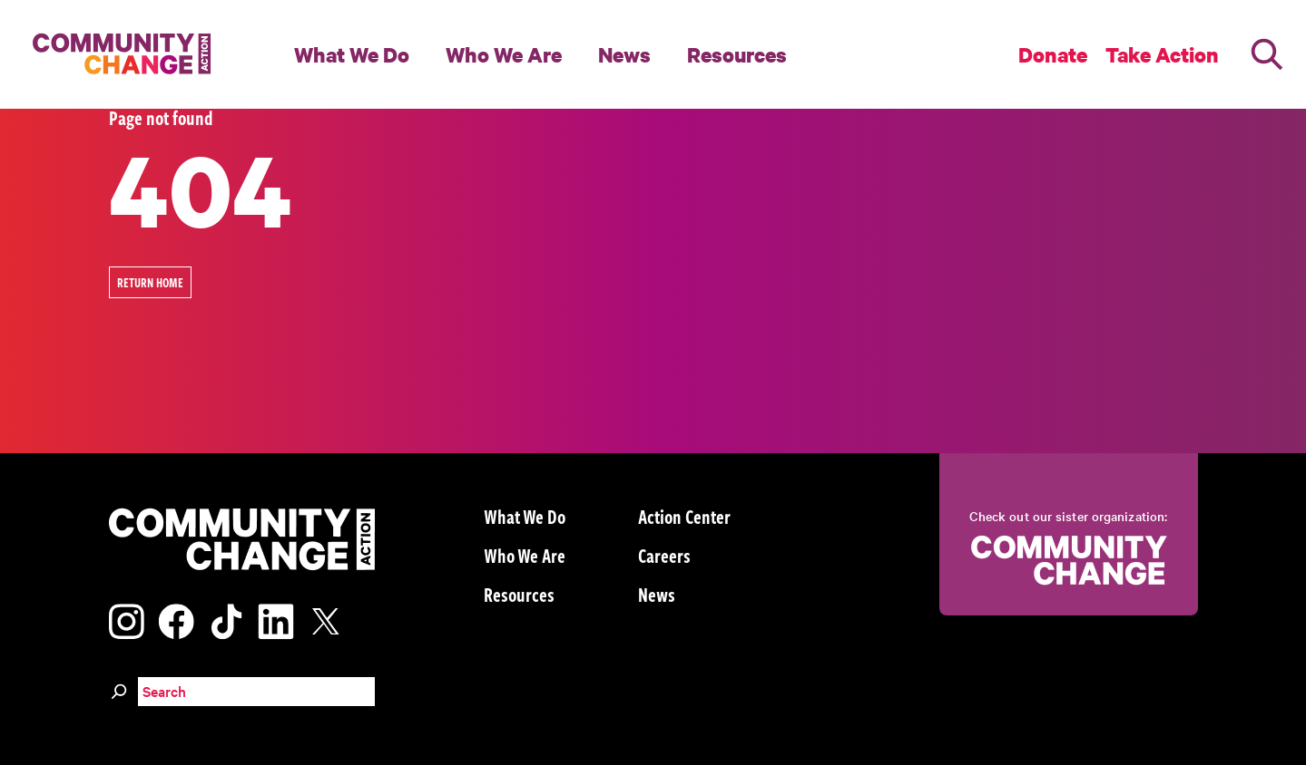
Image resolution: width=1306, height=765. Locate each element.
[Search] (1267, 54)
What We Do (351, 54)
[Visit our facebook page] (176, 619)
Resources (737, 54)
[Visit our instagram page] (126, 619)
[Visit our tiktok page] (226, 619)
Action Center (684, 515)
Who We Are (504, 54)
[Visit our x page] (330, 619)
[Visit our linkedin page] (276, 619)
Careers (664, 554)
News (624, 54)
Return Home (150, 282)
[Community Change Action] (115, 54)
